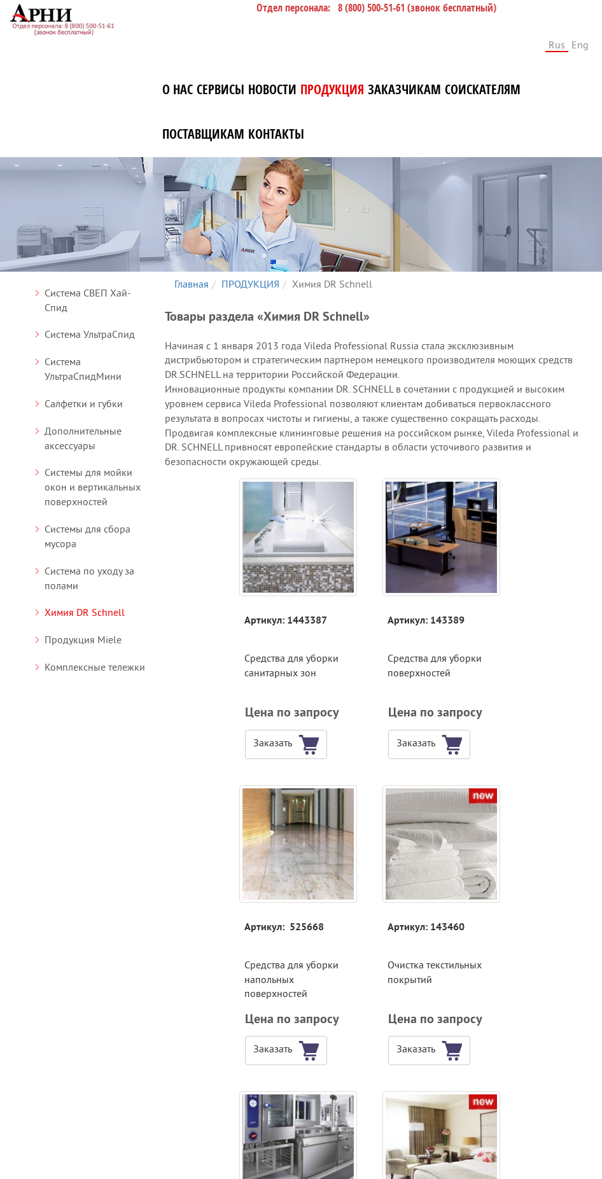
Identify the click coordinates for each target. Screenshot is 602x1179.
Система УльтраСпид (90, 334)
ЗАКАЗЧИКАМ (404, 90)
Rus (557, 44)
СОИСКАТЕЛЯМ (483, 90)
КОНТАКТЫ (276, 134)
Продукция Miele (83, 639)
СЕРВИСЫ (220, 90)
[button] (217, 744)
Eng (580, 44)
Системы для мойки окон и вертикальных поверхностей (93, 487)
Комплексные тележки (95, 666)
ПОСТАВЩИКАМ (203, 134)
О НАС (177, 90)
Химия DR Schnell (85, 612)
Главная (191, 283)
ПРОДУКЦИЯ (332, 90)
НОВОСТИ (272, 90)
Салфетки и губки (84, 403)
